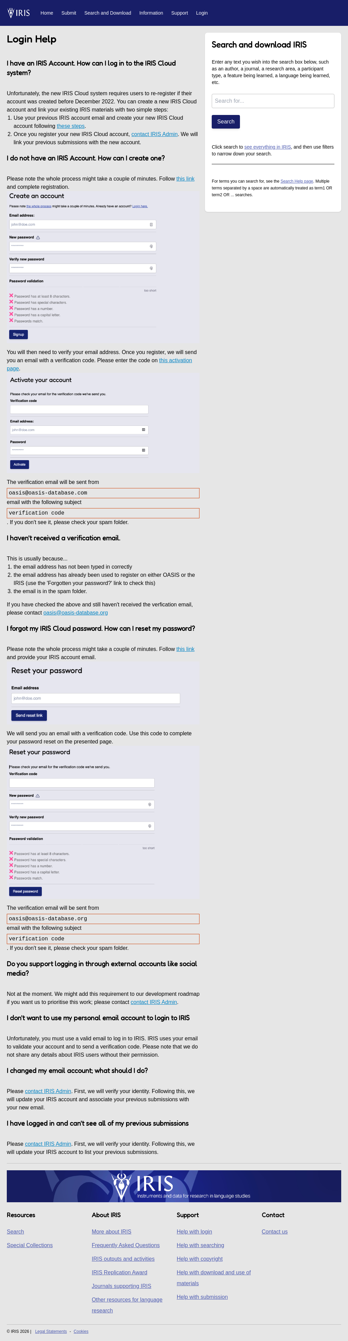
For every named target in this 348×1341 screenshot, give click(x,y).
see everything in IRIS (267, 147)
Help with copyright (200, 1259)
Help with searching (200, 1245)
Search (225, 121)
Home (46, 13)
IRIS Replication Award (119, 1272)
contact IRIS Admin (155, 134)
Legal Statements (51, 1331)
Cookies (81, 1331)
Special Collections (30, 1245)
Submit (69, 13)
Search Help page (296, 181)
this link (185, 179)
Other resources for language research (127, 1305)
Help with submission (202, 1297)
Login (202, 13)
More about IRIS (112, 1232)
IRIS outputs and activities (123, 1259)
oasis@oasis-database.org (76, 613)
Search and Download (107, 13)
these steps (71, 126)
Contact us (275, 1232)
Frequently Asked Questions (126, 1245)
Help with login (194, 1232)
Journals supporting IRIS (121, 1286)
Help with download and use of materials (214, 1278)
